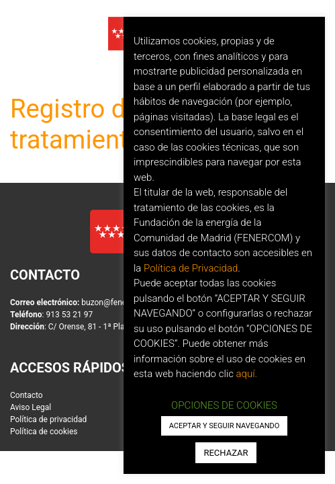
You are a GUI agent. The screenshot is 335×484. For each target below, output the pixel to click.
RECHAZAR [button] (225, 453)
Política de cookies (44, 431)
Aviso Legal (30, 407)
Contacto (26, 395)
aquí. (247, 374)
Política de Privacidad (191, 268)
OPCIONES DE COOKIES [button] (224, 405)
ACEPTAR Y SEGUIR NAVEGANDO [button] (224, 425)
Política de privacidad (48, 419)
